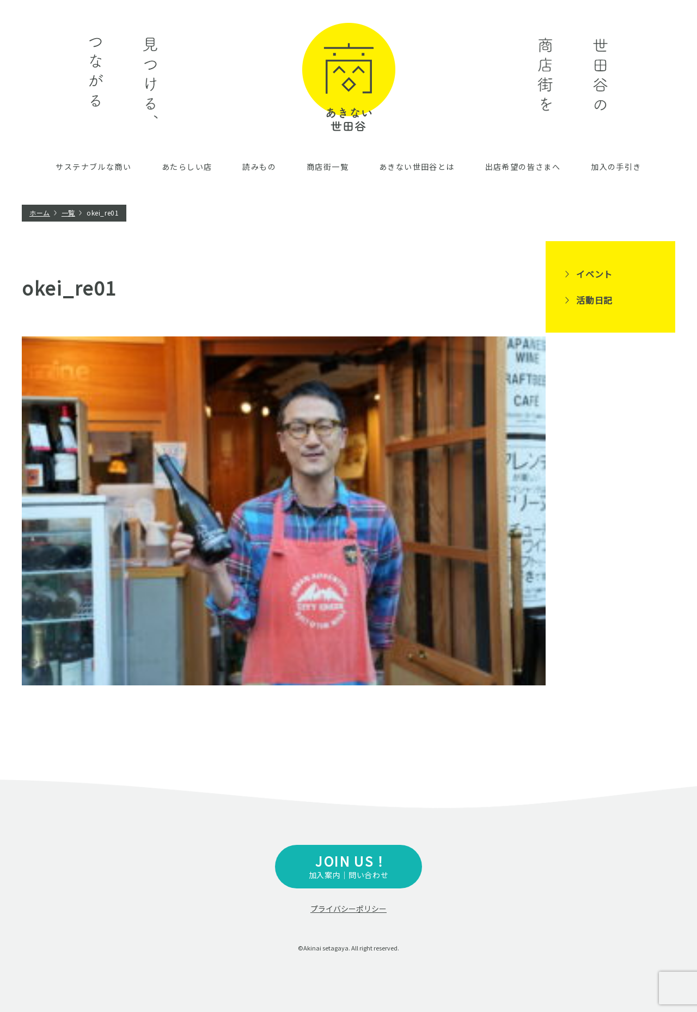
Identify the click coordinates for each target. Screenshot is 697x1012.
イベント (594, 273)
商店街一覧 (327, 166)
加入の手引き (616, 166)
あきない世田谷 (348, 77)
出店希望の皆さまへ (523, 166)
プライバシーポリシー (348, 908)
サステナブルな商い (93, 166)
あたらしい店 (187, 166)
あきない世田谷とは (417, 166)
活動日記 (594, 299)
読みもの (259, 166)
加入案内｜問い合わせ (348, 865)
